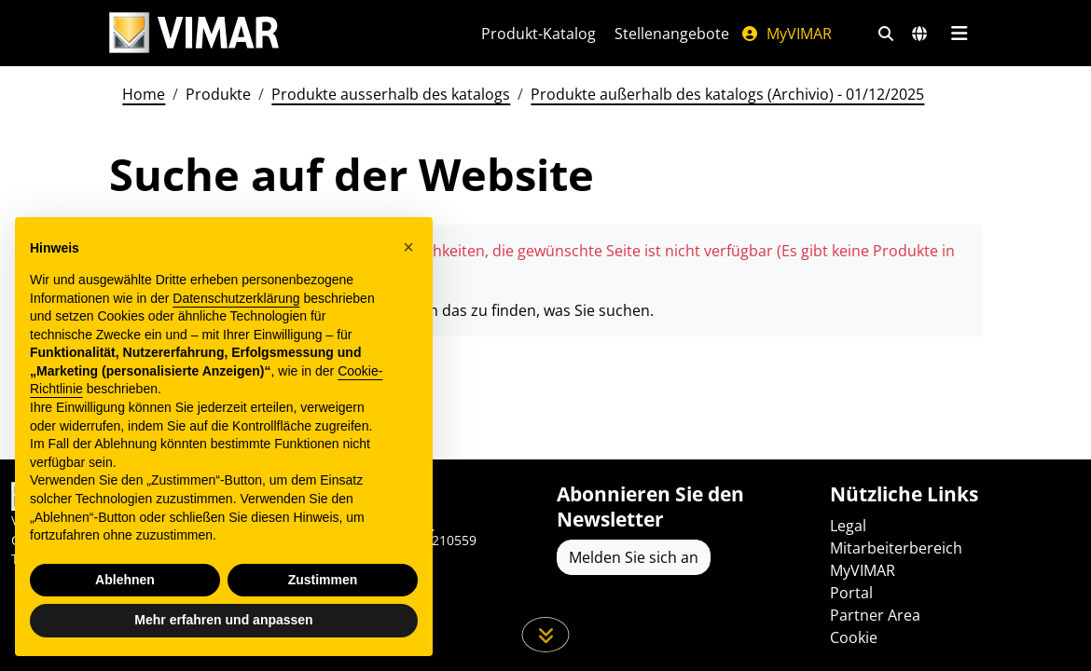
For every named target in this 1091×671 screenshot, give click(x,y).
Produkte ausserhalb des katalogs (390, 94)
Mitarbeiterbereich (896, 548)
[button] (408, 247)
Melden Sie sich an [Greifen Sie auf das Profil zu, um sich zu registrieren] (633, 557)
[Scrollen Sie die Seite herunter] (546, 634)
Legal (848, 525)
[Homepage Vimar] (194, 33)
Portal (851, 592)
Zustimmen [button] (323, 579)
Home (143, 94)
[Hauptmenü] (959, 33)
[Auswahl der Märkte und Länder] (919, 33)
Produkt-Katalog (538, 33)
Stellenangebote (672, 33)
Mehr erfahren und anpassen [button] (223, 619)
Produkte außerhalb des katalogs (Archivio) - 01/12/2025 (727, 94)
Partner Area (875, 615)
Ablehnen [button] (125, 579)
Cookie (853, 637)
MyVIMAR (786, 33)
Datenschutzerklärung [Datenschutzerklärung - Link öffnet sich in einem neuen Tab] (236, 298)
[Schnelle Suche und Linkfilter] (886, 33)
